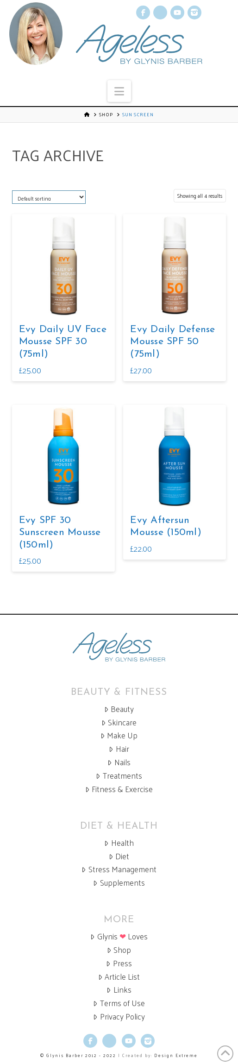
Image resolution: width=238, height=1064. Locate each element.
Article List (119, 976)
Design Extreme (176, 1055)
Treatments (119, 775)
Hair (119, 749)
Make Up (119, 735)
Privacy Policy (118, 1016)
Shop (106, 114)
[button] (119, 91)
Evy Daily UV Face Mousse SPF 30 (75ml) (62, 342)
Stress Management (118, 869)
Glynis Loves (118, 936)
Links (118, 989)
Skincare (119, 722)
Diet (119, 856)
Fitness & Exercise (119, 789)
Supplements (118, 882)
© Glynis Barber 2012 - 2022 (78, 1055)
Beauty (119, 709)
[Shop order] (49, 197)
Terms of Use (118, 1003)
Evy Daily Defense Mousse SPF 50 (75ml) (172, 342)
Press (119, 963)
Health (118, 843)
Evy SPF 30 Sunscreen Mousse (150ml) (60, 533)
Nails (118, 762)
